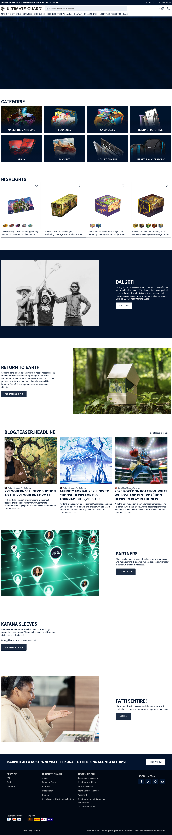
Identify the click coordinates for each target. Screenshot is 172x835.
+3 (36, 225)
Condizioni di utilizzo (87, 782)
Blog (158, 2)
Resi (9, 782)
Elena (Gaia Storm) (124, 488)
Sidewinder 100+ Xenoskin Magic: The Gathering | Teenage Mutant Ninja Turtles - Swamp (151, 233)
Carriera (45, 795)
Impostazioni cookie (87, 806)
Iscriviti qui (156, 762)
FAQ (9, 778)
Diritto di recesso (85, 786)
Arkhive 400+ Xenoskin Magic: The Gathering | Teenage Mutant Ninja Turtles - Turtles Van (64, 233)
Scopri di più (126, 572)
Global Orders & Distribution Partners (58, 799)
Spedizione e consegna (88, 778)
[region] (86, 207)
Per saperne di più (14, 394)
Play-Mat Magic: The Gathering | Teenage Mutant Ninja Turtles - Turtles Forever (20, 233)
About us (150, 2)
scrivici (123, 716)
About (45, 778)
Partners (166, 2)
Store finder (47, 791)
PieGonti (11, 488)
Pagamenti (82, 795)
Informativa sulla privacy (88, 791)
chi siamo (123, 306)
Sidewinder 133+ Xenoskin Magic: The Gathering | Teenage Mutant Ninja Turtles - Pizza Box (107, 233)
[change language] (161, 9)
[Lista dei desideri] (169, 8)
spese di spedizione (114, 831)
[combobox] (86, 8)
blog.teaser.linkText (158, 433)
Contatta (11, 786)
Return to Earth (49, 782)
